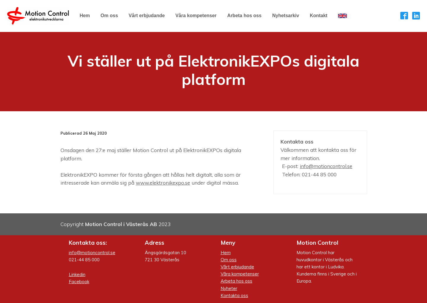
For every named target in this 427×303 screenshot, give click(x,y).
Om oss (229, 259)
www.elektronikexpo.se (163, 183)
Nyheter (229, 288)
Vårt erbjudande (237, 267)
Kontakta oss (234, 295)
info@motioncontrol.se (326, 166)
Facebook (79, 281)
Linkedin (77, 274)
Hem (226, 252)
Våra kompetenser (240, 274)
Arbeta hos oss (236, 281)
